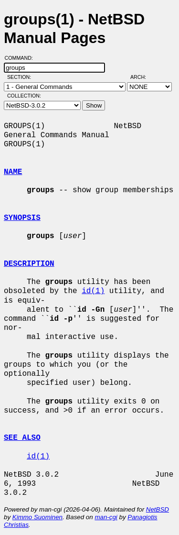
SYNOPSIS (22, 218)
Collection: (24, 95)
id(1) (93, 291)
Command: (22, 58)
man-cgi (106, 517)
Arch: (142, 77)
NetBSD (157, 509)
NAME (13, 172)
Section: (21, 77)
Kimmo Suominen (37, 517)
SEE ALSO (22, 438)
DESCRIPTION (29, 264)
